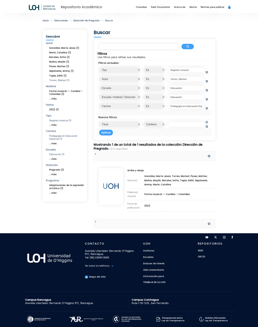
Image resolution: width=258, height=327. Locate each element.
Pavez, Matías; (199, 177)
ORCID (201, 256)
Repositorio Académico (81, 7)
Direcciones (61, 20)
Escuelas (148, 257)
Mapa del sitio (95, 276)
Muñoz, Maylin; (153, 181)
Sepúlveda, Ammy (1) (61, 71)
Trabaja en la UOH (154, 282)
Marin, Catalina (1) (60, 52)
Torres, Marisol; (181, 177)
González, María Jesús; (158, 177)
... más (53, 98)
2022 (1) (54, 109)
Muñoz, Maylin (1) (59, 61)
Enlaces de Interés (154, 263)
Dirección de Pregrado (86, 20)
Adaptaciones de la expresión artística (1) (66, 187)
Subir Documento (160, 7)
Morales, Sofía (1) (59, 57)
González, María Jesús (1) (64, 48)
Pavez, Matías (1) (59, 66)
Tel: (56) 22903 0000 (97, 257)
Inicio (46, 20)
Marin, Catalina (162, 185)
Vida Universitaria (153, 270)
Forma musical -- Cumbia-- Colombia (167, 193)
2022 (147, 204)
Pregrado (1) (56, 169)
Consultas (141, 7)
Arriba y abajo (135, 171)
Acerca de (179, 7)
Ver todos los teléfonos (99, 265)
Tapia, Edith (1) (57, 75)
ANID (200, 250)
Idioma (193, 7)
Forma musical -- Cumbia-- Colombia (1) (66, 93)
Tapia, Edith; (187, 181)
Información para (153, 276)
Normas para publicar (212, 7)
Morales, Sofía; (171, 181)
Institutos (148, 250)
